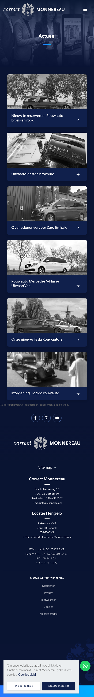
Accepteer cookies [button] (58, 686)
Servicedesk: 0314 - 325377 (47, 498)
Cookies (48, 607)
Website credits (48, 614)
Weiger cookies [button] (24, 686)
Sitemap (47, 467)
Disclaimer (48, 586)
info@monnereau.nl (51, 503)
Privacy (48, 593)
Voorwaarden (48, 600)
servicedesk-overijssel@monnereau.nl (51, 537)
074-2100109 (47, 532)
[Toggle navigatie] (85, 9)
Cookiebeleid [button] (27, 675)
